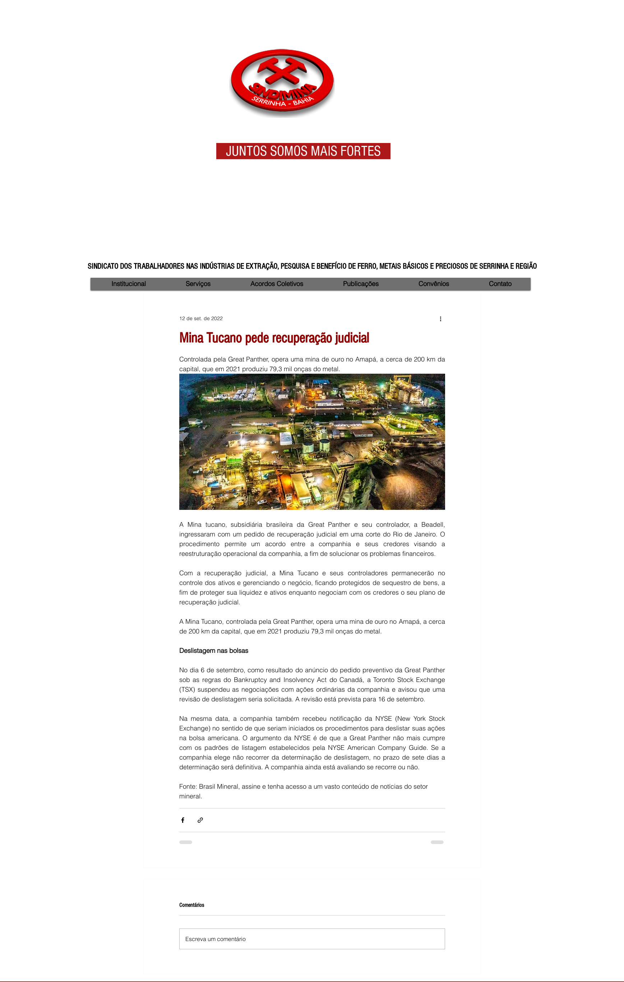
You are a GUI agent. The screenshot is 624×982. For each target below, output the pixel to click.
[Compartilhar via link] (200, 820)
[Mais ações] (440, 318)
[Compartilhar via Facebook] (182, 820)
